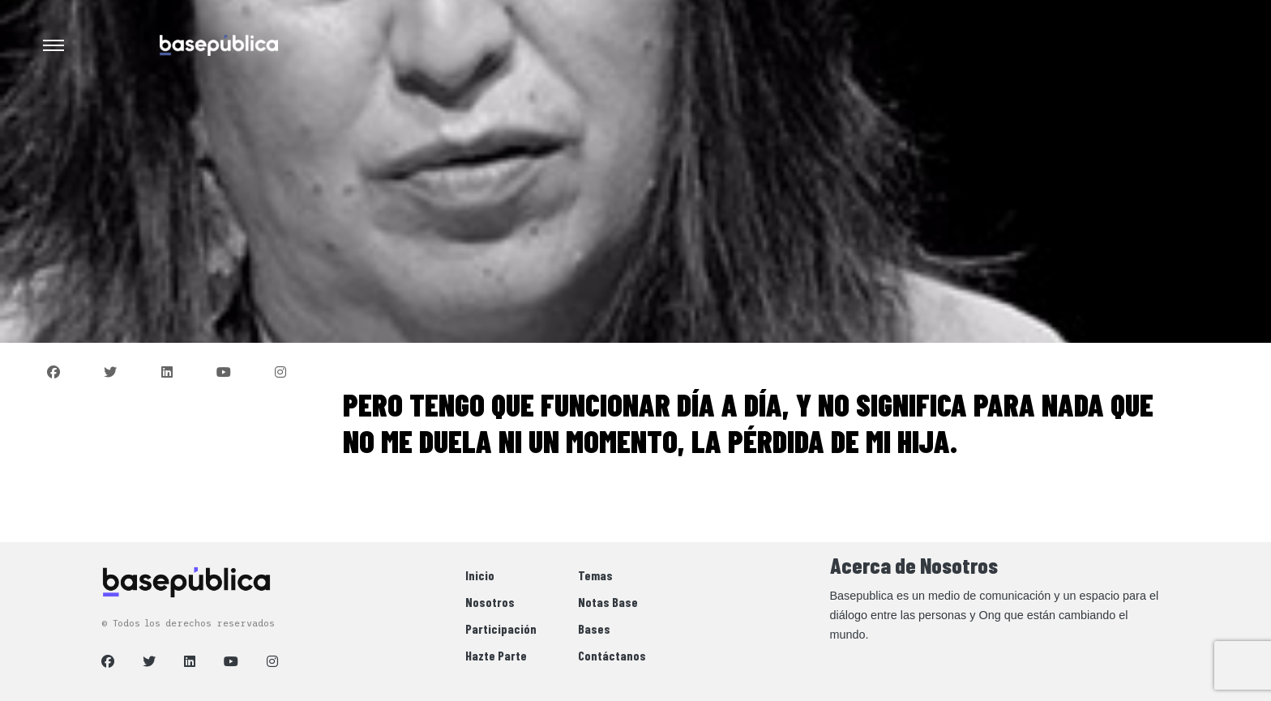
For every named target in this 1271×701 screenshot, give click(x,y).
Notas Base (608, 602)
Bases (594, 628)
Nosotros (490, 602)
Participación (501, 628)
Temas (595, 575)
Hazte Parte (496, 655)
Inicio (479, 575)
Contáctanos (612, 655)
